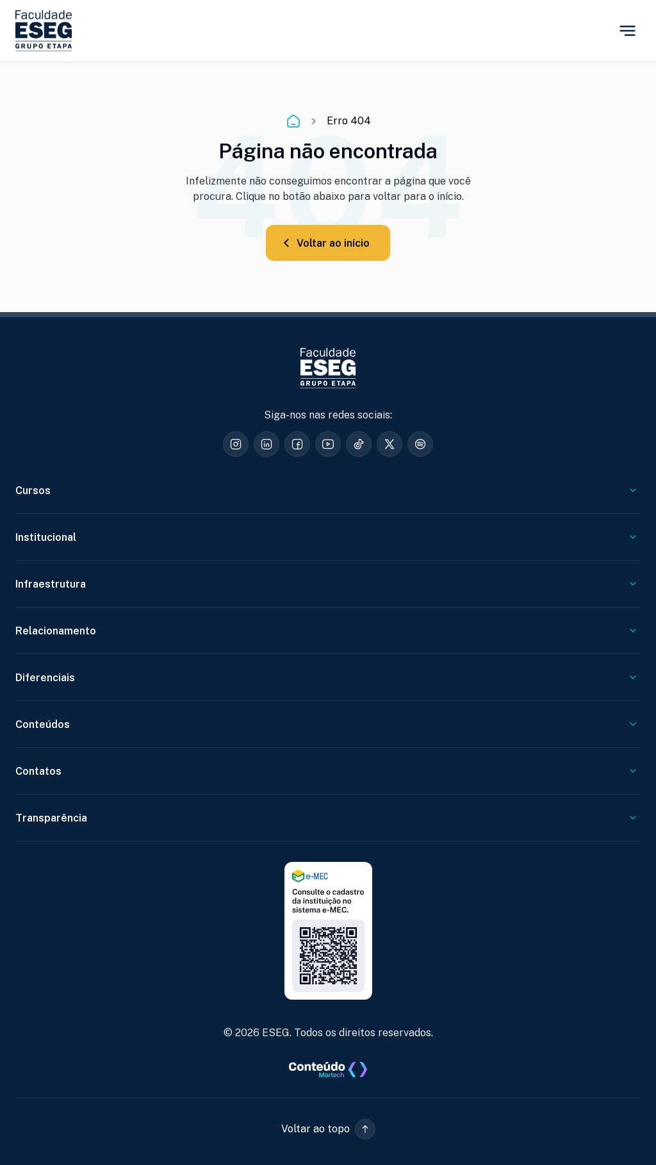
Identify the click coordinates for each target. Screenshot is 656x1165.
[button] (328, 1129)
